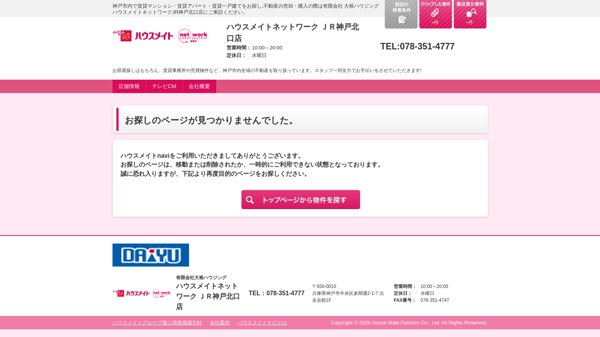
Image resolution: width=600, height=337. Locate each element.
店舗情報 (129, 86)
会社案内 (220, 323)
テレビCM (164, 86)
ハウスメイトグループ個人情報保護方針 (157, 323)
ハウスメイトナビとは (262, 323)
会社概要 (199, 86)
